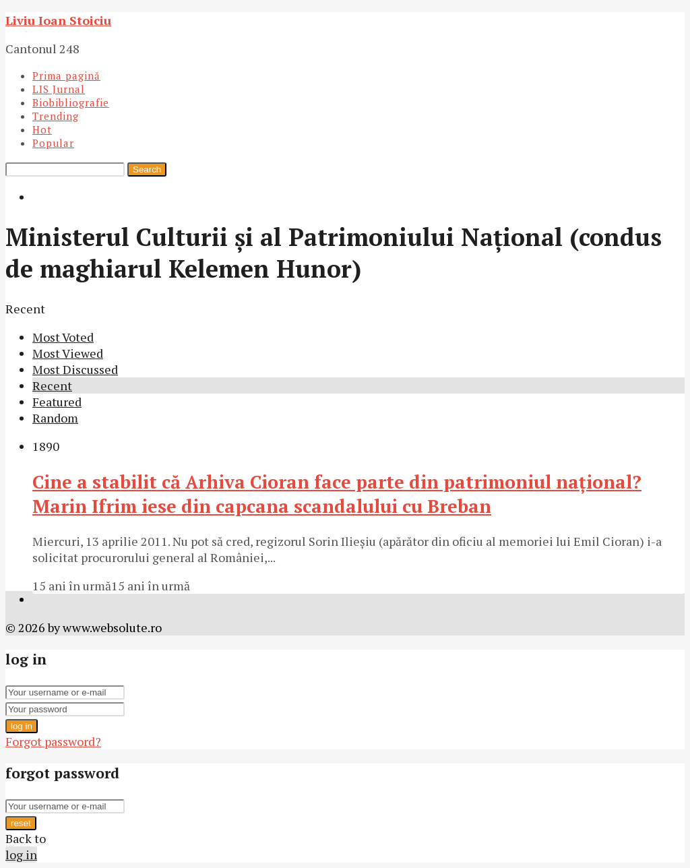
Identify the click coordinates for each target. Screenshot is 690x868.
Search (147, 169)
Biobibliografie (70, 102)
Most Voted (63, 337)
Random (55, 418)
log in (21, 726)
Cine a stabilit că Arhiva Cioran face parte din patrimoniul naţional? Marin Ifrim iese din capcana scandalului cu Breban (336, 494)
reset (21, 823)
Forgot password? (53, 741)
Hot (42, 129)
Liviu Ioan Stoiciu (58, 20)
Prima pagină (66, 75)
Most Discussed (75, 369)
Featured (57, 402)
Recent (52, 385)
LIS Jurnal (58, 89)
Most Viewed (67, 353)
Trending (55, 116)
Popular (53, 143)
